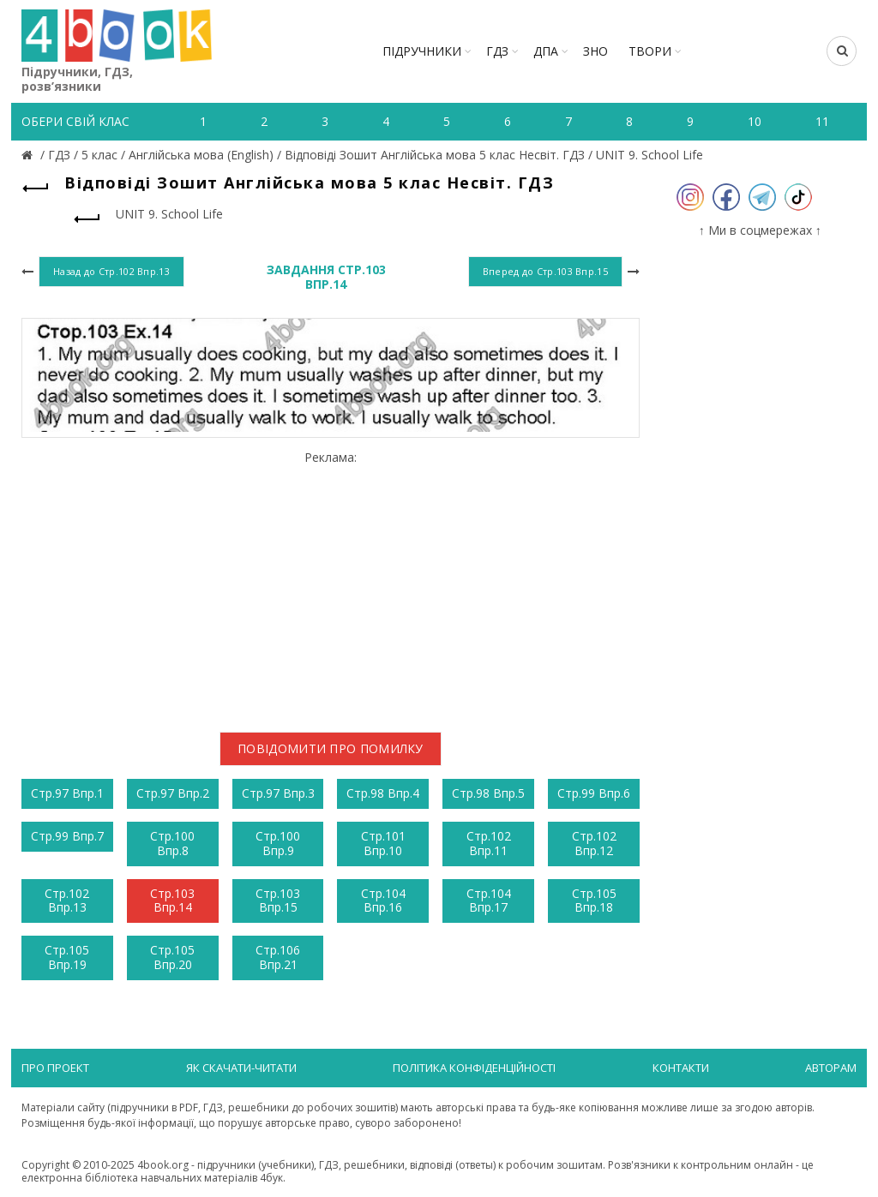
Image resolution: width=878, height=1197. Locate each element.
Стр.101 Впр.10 (383, 843)
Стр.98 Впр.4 (382, 793)
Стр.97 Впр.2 (172, 793)
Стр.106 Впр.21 (278, 957)
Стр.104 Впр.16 (383, 900)
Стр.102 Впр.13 (67, 900)
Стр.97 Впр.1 (67, 793)
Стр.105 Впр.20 (172, 957)
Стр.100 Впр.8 (172, 843)
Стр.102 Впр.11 (488, 843)
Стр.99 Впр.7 (67, 836)
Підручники (421, 51)
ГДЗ (497, 51)
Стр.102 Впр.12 (594, 843)
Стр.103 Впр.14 (172, 900)
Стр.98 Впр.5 (488, 793)
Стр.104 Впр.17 (488, 900)
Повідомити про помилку (331, 748)
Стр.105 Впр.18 (594, 900)
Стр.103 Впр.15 (278, 900)
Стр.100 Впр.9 (278, 843)
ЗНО (595, 51)
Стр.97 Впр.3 (278, 793)
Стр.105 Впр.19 (67, 957)
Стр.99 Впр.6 (593, 793)
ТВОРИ (649, 51)
